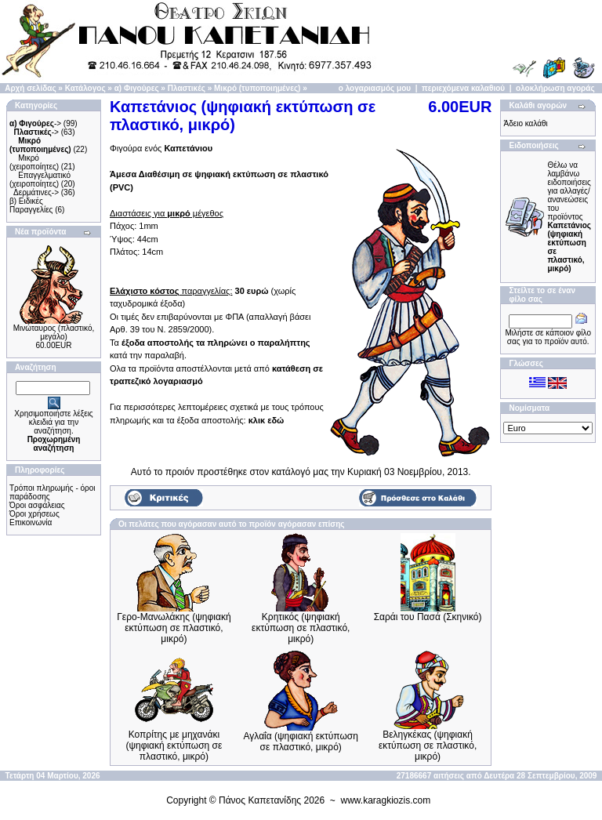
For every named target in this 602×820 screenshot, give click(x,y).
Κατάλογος (85, 88)
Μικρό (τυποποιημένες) (257, 88)
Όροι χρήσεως (34, 514)
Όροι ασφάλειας (37, 505)
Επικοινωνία (30, 522)
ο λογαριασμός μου (375, 88)
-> (35, 123)
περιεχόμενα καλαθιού (463, 88)
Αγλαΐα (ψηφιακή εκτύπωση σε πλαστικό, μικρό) (301, 742)
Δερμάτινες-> (36, 192)
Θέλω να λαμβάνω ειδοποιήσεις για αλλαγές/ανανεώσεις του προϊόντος (569, 217)
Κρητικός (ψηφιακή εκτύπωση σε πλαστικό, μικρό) (301, 627)
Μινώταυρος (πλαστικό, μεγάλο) (54, 332)
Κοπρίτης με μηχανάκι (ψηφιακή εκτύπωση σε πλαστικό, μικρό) (173, 745)
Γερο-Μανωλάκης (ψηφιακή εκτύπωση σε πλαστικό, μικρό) (173, 627)
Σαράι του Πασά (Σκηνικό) (428, 616)
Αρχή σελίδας (30, 88)
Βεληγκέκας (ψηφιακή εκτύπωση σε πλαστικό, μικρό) (428, 745)
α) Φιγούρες (136, 88)
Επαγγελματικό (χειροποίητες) (40, 179)
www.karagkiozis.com (386, 800)
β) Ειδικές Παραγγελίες (31, 205)
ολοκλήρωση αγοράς (555, 88)
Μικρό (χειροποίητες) (34, 162)
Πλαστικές (186, 88)
